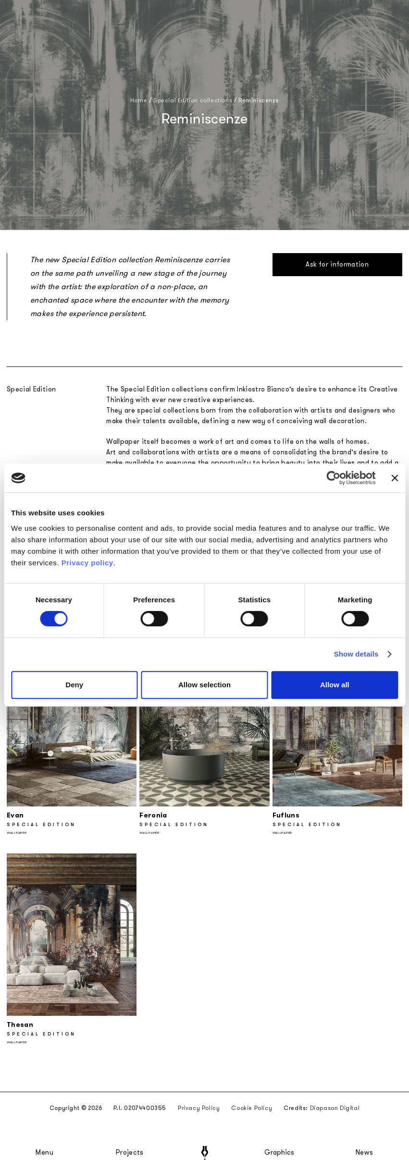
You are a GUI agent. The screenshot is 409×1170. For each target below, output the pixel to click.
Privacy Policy (199, 1108)
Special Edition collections (192, 100)
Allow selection (204, 685)
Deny (74, 685)
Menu (45, 1152)
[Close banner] (394, 478)
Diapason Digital (335, 1108)
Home (138, 100)
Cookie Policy (251, 1108)
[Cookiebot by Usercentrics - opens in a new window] (334, 478)
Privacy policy (87, 563)
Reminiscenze (258, 100)
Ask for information (337, 264)
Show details (356, 654)
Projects (130, 1152)
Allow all (334, 685)
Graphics (279, 1152)
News (364, 1152)
